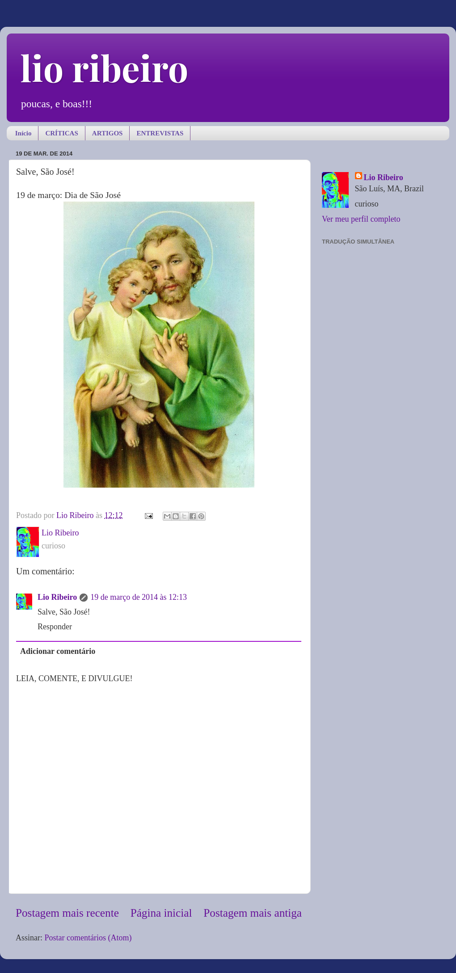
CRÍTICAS (61, 133)
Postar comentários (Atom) (88, 937)
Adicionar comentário (57, 651)
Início (23, 133)
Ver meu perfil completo (361, 219)
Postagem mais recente (67, 913)
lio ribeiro (104, 67)
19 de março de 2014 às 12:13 (138, 597)
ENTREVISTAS (159, 133)
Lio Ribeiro (57, 597)
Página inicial (161, 913)
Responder (55, 626)
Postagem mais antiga (252, 913)
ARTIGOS (107, 133)
